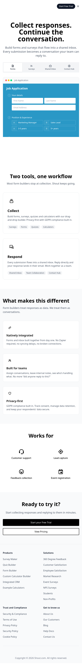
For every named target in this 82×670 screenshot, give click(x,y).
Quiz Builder (9, 571)
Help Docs (48, 637)
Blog (45, 632)
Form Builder (10, 577)
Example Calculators (13, 594)
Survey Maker (10, 566)
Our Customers (51, 626)
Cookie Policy (10, 643)
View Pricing (40, 538)
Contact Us (49, 643)
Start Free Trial (66, 6)
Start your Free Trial (41, 529)
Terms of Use (10, 626)
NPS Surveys (49, 594)
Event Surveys (50, 588)
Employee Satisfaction (55, 577)
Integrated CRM (11, 588)
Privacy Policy (10, 632)
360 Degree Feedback (54, 566)
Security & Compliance (15, 620)
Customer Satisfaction (55, 571)
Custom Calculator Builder (17, 583)
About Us (48, 620)
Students (48, 600)
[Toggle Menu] (78, 6)
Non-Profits (49, 606)
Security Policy (10, 637)
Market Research (52, 583)
